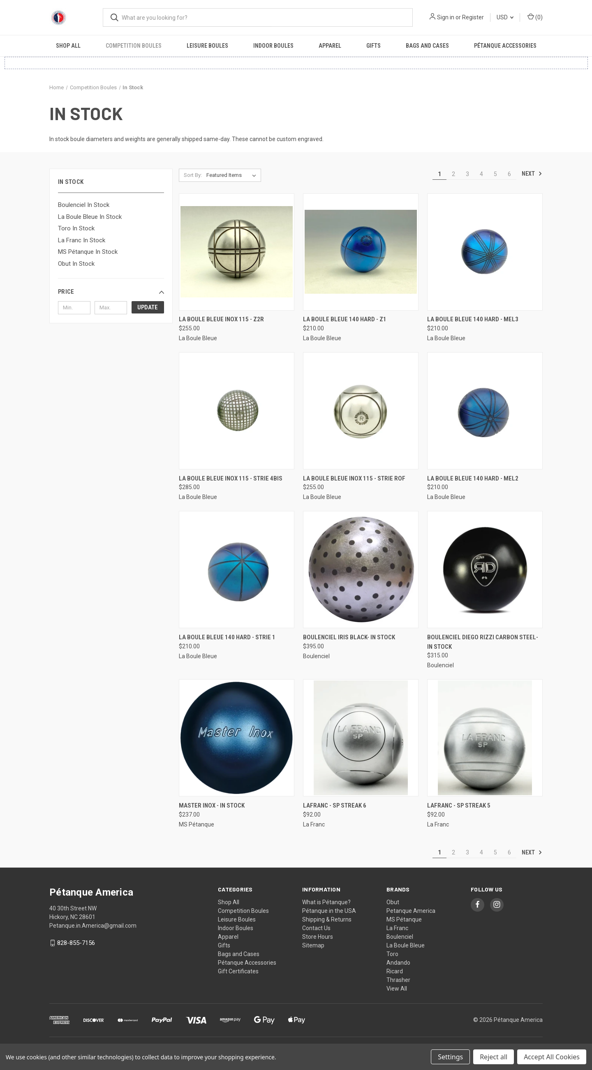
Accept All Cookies (552, 1056)
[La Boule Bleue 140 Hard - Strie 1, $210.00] (236, 570)
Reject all (493, 1056)
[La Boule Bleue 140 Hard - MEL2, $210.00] (485, 411)
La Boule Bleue (405, 945)
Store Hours (317, 936)
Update (147, 307)
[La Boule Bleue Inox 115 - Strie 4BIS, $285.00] (236, 411)
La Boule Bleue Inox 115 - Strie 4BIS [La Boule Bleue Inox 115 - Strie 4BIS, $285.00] (230, 478)
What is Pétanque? (326, 902)
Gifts (373, 45)
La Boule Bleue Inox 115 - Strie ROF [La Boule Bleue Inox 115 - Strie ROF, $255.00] (354, 478)
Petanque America (410, 911)
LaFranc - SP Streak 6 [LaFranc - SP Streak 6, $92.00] (334, 805)
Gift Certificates (238, 971)
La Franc (397, 928)
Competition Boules (134, 45)
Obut (392, 902)
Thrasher (398, 980)
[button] (111, 292)
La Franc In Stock (81, 240)
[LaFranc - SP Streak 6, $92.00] (361, 738)
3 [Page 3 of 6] (467, 174)
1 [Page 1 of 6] (439, 174)
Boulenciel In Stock (83, 205)
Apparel (330, 45)
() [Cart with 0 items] (535, 17)
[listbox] (233, 175)
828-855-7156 (76, 943)
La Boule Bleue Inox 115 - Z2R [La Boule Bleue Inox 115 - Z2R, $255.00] (221, 319)
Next (532, 173)
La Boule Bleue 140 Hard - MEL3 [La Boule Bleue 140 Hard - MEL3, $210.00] (472, 319)
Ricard (394, 971)
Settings (450, 1056)
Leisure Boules (207, 45)
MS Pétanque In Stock (88, 251)
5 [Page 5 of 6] (495, 174)
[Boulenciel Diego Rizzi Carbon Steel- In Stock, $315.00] (485, 570)
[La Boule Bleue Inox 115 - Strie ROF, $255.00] (361, 411)
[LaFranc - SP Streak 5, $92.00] (485, 738)
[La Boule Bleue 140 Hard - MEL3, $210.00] (485, 252)
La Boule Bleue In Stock (90, 216)
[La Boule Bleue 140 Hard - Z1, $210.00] (361, 252)
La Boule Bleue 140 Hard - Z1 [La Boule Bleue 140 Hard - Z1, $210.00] (344, 319)
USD (505, 17)
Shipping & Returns (327, 919)
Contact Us (316, 928)
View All (396, 988)
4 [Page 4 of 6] (481, 174)
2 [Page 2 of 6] (453, 174)
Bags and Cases (427, 45)
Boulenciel (399, 936)
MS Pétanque (404, 919)
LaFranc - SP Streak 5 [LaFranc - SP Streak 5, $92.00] (458, 805)
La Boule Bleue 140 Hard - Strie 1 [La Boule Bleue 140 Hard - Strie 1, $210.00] (227, 637)
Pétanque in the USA (329, 911)
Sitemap (313, 945)
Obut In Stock (76, 263)
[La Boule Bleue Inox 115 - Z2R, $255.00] (236, 252)
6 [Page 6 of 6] (509, 174)
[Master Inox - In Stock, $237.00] (236, 738)
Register (473, 17)
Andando (398, 962)
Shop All (68, 45)
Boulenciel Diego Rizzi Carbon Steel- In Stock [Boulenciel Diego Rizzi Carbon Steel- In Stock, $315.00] (482, 642)
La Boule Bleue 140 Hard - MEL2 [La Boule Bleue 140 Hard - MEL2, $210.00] (472, 478)
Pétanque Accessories (505, 45)
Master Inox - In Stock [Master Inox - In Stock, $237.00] (212, 805)
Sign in (445, 17)
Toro (392, 954)
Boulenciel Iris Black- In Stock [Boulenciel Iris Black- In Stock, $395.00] (349, 637)
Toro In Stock (76, 228)
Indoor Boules (273, 45)
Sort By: (193, 175)
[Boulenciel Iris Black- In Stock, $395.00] (361, 570)
